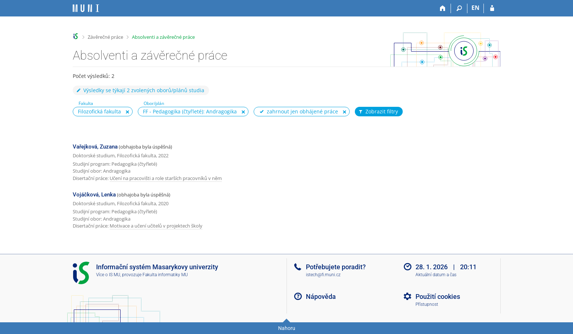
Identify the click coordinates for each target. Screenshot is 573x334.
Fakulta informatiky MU (165, 274)
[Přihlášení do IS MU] (492, 8)
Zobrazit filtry (378, 111)
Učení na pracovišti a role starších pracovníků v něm (166, 178)
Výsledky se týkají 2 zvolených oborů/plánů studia (140, 90)
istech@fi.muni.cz (323, 274)
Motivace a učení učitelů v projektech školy (156, 225)
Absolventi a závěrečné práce (163, 37)
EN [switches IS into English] (475, 8)
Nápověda (321, 296)
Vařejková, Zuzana (95, 146)
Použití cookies (437, 296)
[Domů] (443, 8)
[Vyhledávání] (459, 8)
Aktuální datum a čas (435, 274)
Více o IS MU (108, 274)
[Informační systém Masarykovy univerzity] (86, 8)
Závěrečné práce (105, 37)
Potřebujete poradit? (336, 267)
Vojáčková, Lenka (94, 194)
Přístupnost (426, 304)
